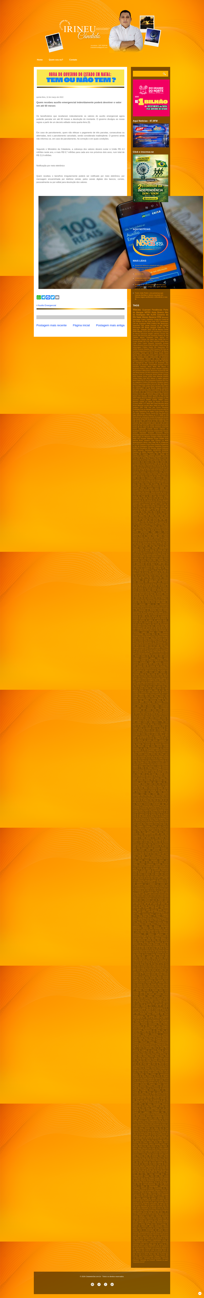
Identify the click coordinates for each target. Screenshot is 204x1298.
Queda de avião (151, 1096)
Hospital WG (160, 854)
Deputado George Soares (146, 746)
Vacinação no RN (138, 1204)
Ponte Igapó (147, 1064)
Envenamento (153, 788)
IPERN (147, 858)
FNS (145, 796)
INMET (160, 399)
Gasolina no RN (162, 397)
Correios (136, 394)
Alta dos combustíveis (148, 598)
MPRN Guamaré (163, 910)
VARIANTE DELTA (138, 550)
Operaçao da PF (138, 974)
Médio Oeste (137, 956)
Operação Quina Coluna (160, 990)
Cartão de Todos (145, 674)
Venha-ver (156, 552)
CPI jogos (150, 652)
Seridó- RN (147, 1156)
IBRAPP (135, 504)
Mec (156, 339)
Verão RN (156, 1212)
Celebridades (157, 682)
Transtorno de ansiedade (146, 1190)
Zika (167, 554)
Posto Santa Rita (149, 1070)
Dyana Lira (137, 396)
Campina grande (162, 658)
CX (143, 392)
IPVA (166, 438)
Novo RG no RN (158, 964)
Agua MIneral (137, 415)
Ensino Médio (143, 788)
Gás (142, 852)
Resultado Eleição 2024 (145, 1124)
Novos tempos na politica (155, 970)
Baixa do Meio (154, 630)
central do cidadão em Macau (142, 556)
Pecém (166, 1032)
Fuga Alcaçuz (141, 830)
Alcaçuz (145, 415)
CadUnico (162, 654)
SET (164, 1138)
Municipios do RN (151, 952)
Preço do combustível (140, 1080)
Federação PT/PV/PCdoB (160, 806)
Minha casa (147, 442)
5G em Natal (146, 460)
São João (136, 413)
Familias (150, 802)
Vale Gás (165, 1204)
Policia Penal (151, 1054)
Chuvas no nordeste (145, 690)
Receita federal (156, 448)
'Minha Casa (144, 562)
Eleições (156, 778)
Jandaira (136, 361)
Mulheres (142, 952)
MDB (166, 440)
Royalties (141, 538)
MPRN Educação (151, 910)
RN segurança (137, 530)
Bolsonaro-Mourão (138, 644)
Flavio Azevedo (137, 824)
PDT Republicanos (141, 1002)
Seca (149, 1148)
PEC (148, 1002)
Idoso (134, 860)
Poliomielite (164, 526)
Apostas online (145, 606)
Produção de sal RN (154, 1082)
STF (157, 321)
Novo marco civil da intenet (153, 968)
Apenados (142, 604)
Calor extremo (163, 656)
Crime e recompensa (161, 724)
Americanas (136, 462)
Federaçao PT (137, 806)
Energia (165, 343)
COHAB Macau (143, 648)
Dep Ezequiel (138, 357)
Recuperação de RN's (139, 1114)
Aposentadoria (164, 604)
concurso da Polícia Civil (155, 1228)
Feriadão (155, 810)
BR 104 (148, 628)
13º (146, 388)
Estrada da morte (161, 492)
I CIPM (139, 856)
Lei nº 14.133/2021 (162, 890)
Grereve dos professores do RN (153, 846)
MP (148, 904)
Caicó (139, 343)
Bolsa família (140, 372)
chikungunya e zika (157, 556)
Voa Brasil (162, 413)
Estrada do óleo (155, 790)
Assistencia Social (152, 612)
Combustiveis (163, 355)
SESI (161, 1138)
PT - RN (145, 1018)
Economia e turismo (155, 766)
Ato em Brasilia (152, 614)
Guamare (141, 502)
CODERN (136, 648)
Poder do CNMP (151, 1052)
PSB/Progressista (138, 1016)
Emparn (160, 364)
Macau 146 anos (147, 918)
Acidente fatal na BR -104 (152, 586)
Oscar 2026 (136, 1000)
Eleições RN (164, 778)
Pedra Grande (140, 524)
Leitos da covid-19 (162, 894)
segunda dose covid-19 (143, 1250)
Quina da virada (161, 1096)
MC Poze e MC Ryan (157, 902)
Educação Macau (149, 490)
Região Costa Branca (159, 532)
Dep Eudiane (137, 744)
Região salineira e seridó (141, 1120)
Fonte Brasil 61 (163, 824)
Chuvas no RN (156, 326)
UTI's (145, 1196)
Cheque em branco (146, 686)
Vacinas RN (153, 550)
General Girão (163, 838)
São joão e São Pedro (143, 1172)
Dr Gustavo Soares (152, 488)
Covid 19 (141, 374)
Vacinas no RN (137, 1202)
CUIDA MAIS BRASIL (143, 654)
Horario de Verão (150, 854)
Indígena (155, 862)
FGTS (166, 364)
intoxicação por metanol (144, 1240)
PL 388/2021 (147, 1010)
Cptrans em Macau (148, 724)
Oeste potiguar (155, 972)
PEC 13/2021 (155, 1002)
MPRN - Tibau (159, 908)
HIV (138, 438)
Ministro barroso (149, 942)
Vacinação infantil (163, 1202)
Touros (148, 413)
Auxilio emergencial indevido (148, 622)
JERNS (149, 872)
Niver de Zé (151, 960)
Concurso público (153, 706)
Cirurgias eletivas (138, 696)
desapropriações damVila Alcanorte (151, 1232)
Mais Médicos (154, 926)
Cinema (152, 694)
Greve (146, 345)
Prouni (154, 409)
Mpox (151, 405)
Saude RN (158, 361)
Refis (137, 1116)
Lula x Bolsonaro (144, 900)
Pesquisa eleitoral (138, 1044)
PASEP (151, 1000)
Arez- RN (139, 608)
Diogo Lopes (164, 754)
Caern (143, 319)
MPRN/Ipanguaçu (159, 912)
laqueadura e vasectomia (149, 1242)
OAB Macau (164, 518)
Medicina (151, 934)
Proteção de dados (139, 1092)
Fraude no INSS (146, 496)
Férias (141, 834)
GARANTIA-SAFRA (150, 834)
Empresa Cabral (147, 784)
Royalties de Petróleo (150, 1134)
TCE (147, 341)
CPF (134, 650)
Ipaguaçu (135, 870)
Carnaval (150, 355)
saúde (147, 326)
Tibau (154, 546)
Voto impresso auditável (150, 554)
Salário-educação (143, 1144)
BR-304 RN (161, 464)
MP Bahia (141, 906)
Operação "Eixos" (156, 976)
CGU (150, 646)
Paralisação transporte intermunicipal (145, 1024)
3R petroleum (137, 370)
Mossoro (135, 516)
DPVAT (144, 738)
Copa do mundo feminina (152, 427)
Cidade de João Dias (161, 690)
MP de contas (159, 906)
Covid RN (142, 394)
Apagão (158, 602)
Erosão (166, 788)
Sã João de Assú (159, 1166)
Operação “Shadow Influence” (150, 996)
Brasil (147, 327)
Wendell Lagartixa (138, 1222)
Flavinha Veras (163, 822)
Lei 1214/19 (161, 884)
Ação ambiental (137, 628)
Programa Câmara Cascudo (158, 1084)
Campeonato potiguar (148, 658)
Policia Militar (142, 1054)
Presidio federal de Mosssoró (152, 1078)
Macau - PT (151, 916)
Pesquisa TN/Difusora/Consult (158, 1042)
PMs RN (147, 522)
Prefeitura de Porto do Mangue (157, 1076)
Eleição (160, 374)
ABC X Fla (145, 578)
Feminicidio (136, 808)
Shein (161, 1156)
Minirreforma (164, 940)
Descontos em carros (140, 748)
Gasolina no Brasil (152, 838)
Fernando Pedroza (138, 812)
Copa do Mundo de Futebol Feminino (156, 714)
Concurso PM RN (146, 704)
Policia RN (158, 1054)
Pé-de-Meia (164, 528)
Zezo (152, 1224)
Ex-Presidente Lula (142, 792)
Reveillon (165, 1126)
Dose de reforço (147, 760)
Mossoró (165, 317)
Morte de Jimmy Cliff (151, 948)
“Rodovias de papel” (162, 1260)
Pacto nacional (159, 522)
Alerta (145, 596)
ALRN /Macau (149, 580)
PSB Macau (164, 1014)
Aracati (152, 606)
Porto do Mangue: (144, 1068)
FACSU (148, 794)
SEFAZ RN (148, 1138)
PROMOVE (155, 1014)
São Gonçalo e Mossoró (145, 1168)
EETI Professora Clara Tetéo (144, 764)
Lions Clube (159, 896)
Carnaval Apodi (154, 666)
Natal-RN (136, 326)
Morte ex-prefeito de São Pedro (148, 950)
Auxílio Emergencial (147, 464)
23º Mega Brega (156, 568)
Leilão (148, 508)
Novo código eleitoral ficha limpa (158, 966)
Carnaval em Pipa (154, 670)
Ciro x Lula (164, 694)
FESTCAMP (136, 796)
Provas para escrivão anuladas (157, 1092)
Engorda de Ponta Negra (148, 786)
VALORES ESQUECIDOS (160, 548)
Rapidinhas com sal (157, 1108)
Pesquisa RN (160, 380)
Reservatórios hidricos (154, 1122)
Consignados (164, 708)
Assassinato (162, 370)
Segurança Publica (138, 1150)
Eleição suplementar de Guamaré (156, 357)
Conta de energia (145, 480)
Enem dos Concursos (161, 784)
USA (142, 1196)
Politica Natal (164, 1056)
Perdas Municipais (162, 1036)
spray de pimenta (156, 1250)
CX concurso (154, 654)
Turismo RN (153, 454)
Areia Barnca (155, 462)
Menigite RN (145, 936)
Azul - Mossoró (155, 626)
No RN (157, 960)
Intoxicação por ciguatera (151, 866)
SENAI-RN (156, 1138)
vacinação (158, 456)
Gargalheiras (137, 836)
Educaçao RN (145, 335)
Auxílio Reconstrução (161, 624)
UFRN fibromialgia (162, 1194)
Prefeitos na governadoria (159, 1074)
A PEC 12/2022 (162, 576)
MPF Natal (154, 403)
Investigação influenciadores (159, 868)
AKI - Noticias (164, 578)
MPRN (147, 312)
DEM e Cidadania (154, 736)
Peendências (137, 1034)
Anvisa (153, 602)
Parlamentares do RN (140, 1026)
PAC (160, 520)
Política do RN (163, 335)
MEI (145, 904)
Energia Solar (140, 492)
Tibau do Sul (160, 546)
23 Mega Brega (145, 458)
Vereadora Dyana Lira (155, 1210)
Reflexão (142, 1116)
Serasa (151, 544)
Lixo (140, 898)
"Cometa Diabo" (152, 560)
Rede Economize (156, 530)
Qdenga (143, 1096)
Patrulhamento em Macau (151, 1030)
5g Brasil (151, 388)
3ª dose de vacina (142, 572)
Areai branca (145, 462)
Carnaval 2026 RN (143, 666)
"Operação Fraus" (162, 560)
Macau (137, 309)
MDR (148, 403)
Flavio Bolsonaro (148, 824)
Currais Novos (152, 428)
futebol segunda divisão (145, 1236)
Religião (155, 534)
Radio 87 (152, 1106)
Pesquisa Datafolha (154, 446)
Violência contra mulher (146, 1216)
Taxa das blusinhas (161, 452)
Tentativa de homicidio (161, 1180)
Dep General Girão (148, 744)
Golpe (145, 844)
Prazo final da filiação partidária (148, 1072)
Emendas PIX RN (150, 780)
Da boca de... (140, 274)
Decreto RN (141, 742)
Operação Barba (144, 978)
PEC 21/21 (136, 1004)
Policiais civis (156, 526)
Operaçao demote (150, 974)
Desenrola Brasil (151, 374)
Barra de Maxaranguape (160, 634)
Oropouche (165, 996)
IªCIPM (135, 872)
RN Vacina (142, 1102)
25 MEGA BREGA (143, 570)
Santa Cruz (142, 1146)
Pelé (146, 524)
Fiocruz (143, 822)
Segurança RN (163, 347)
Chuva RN (165, 686)
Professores (164, 1082)
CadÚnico (143, 472)
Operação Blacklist (155, 978)
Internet (141, 866)
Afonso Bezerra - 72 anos (153, 592)
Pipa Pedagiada (163, 1046)
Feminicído (165, 808)
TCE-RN (141, 546)
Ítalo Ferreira (161, 1254)
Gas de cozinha (149, 836)
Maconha (144, 926)
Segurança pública (144, 384)
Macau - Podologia (162, 916)
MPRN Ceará (141, 910)
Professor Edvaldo (155, 528)
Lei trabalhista (149, 892)
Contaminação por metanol (142, 710)
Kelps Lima (142, 378)
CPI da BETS (140, 650)
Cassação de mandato (154, 678)
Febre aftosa (152, 397)
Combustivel (154, 372)
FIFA (142, 796)
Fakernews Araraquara (154, 798)
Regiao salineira (163, 1118)
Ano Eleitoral (146, 602)
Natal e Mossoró (158, 956)
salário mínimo (163, 558)
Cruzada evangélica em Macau (154, 732)
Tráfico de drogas (146, 1192)
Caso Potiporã (142, 678)
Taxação (151, 1178)
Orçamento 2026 (138, 998)
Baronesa (147, 634)
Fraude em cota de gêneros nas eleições (150, 828)
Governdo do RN (152, 500)
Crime (166, 330)
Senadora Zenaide (158, 1154)
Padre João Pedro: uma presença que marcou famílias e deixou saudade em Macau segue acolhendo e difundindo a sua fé (151, 296)
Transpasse (136, 1188)
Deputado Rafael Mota (155, 394)
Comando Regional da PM (159, 698)
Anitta (139, 602)
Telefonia (143, 1180)
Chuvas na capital (150, 688)
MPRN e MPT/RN (147, 912)
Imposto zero (163, 860)
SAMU (146, 538)
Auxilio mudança (163, 622)
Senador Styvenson (143, 544)
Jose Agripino (155, 874)
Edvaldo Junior (146, 396)
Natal (139, 317)
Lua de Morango (147, 898)
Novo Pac (146, 518)
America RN (151, 600)
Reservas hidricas (141, 1122)
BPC (144, 628)
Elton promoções (138, 780)
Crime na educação (145, 728)
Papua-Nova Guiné (146, 1022)
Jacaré (157, 872)
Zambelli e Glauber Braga (141, 1224)
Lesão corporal (144, 896)
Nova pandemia (160, 962)
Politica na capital (151, 1058)
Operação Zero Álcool (140, 994)
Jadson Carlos (163, 872)
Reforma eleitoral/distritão (154, 1116)
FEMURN (150, 337)
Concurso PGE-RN (162, 702)
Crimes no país (151, 730)
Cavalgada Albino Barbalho (156, 680)
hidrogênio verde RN (150, 1238)
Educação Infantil (138, 490)
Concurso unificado (162, 478)
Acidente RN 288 (138, 586)
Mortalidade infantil (159, 946)
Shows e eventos (138, 1160)
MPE (166, 510)
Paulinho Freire (145, 444)
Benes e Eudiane (138, 640)
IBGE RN (156, 366)
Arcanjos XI (158, 606)
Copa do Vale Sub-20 (151, 716)
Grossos (135, 502)
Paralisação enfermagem (160, 1022)
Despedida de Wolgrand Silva (147, 752)
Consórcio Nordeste (161, 425)
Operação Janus (153, 986)
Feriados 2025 (147, 810)
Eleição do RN (153, 776)
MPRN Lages (137, 912)
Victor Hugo (154, 1214)
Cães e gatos (163, 734)
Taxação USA (158, 1178)
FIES (134, 359)
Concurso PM (137, 704)
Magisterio (136, 514)
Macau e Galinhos (144, 924)
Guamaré (146, 310)
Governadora (158, 844)
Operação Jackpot (142, 986)
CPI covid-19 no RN (150, 421)
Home (40, 60)
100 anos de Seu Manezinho (157, 562)
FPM (159, 317)
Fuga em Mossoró (143, 436)
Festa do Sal (136, 818)
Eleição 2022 (146, 330)
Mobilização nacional (143, 946)
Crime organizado (139, 428)
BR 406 (158, 628)
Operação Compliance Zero (148, 980)
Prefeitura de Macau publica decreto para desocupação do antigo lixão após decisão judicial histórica (150, 287)
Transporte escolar (147, 1188)
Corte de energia (155, 480)
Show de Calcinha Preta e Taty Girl (157, 1158)
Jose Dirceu (164, 874)
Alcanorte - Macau (162, 594)
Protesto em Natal (161, 1090)
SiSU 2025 (147, 1160)
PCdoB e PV (161, 1000)
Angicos (158, 388)
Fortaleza (147, 826)
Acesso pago (164, 584)
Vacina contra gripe (157, 1200)
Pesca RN (152, 1038)
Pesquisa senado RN (162, 1044)
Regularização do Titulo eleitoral (142, 534)
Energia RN (136, 786)
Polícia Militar (147, 1062)
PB (157, 442)
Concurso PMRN (157, 704)
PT (167, 339)
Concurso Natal (150, 702)
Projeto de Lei (147, 1088)
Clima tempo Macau (151, 696)
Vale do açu (136, 1206)
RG (167, 1096)
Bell (157, 638)
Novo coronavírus (142, 966)
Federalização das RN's (160, 804)
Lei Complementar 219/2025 (141, 888)
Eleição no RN (158, 396)
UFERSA (156, 341)
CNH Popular (164, 646)
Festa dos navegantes (158, 818)
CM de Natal (137, 421)
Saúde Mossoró (142, 1148)
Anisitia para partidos (162, 600)
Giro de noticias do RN (160, 498)
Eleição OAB (144, 776)
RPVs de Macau (145, 1104)
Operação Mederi (138, 988)
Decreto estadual (153, 431)
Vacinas (166, 1200)
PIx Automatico (158, 1008)
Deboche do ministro (145, 740)
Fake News (143, 798)
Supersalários (149, 1166)
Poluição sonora (157, 1060)
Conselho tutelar (148, 425)
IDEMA (161, 438)
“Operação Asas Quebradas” (152, 1258)
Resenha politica (163, 534)
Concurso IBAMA (138, 702)
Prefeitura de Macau (139, 1076)
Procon (166, 1080)
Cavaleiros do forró (141, 680)
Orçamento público (162, 998)
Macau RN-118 (141, 922)
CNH (145, 355)
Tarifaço (142, 413)
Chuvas (158, 392)
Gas (142, 836)
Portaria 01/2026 (144, 1066)
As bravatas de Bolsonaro (150, 608)
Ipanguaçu (164, 359)
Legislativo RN (140, 882)
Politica (145, 347)
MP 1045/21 (153, 904)
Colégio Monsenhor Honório (141, 698)
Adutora (142, 592)
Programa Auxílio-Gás (140, 1084)
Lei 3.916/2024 (145, 886)
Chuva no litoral (138, 688)
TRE (151, 341)
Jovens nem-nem (138, 876)
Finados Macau (163, 820)
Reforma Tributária (156, 382)
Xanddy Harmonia (156, 1222)
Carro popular (154, 672)
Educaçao (144, 333)
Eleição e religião (163, 776)
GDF (158, 834)
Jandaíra (147, 440)
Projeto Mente (137, 1088)
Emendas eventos (139, 782)
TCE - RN (165, 1172)
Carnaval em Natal (142, 670)
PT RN (152, 522)
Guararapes (164, 850)
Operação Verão (163, 992)
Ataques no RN (163, 612)
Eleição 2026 (159, 490)
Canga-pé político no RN (160, 660)
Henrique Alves (145, 366)
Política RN (146, 382)
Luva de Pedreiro (157, 900)
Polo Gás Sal (137, 1060)
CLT (154, 646)
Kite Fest (153, 878)
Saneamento (151, 540)
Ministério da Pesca (139, 944)
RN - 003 (147, 1098)
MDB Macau (139, 904)
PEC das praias (157, 1004)
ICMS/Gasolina (155, 856)
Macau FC (165, 918)
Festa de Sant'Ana (150, 814)
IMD (139, 504)
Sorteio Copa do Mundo (160, 1164)
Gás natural (154, 852)
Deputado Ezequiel (147, 432)
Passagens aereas (154, 1026)
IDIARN (165, 376)
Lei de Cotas (145, 890)
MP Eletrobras (149, 906)
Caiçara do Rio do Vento (149, 656)
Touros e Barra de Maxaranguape (145, 1186)
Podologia (136, 409)
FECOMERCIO (163, 794)
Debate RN (148, 484)
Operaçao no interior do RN (141, 976)
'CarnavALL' (136, 562)
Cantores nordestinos (140, 662)
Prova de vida (161, 409)
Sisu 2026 (139, 1162)
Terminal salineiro (148, 1182)
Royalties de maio (162, 1134)
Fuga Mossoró (158, 496)
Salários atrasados (155, 1144)
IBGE (152, 339)
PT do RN (152, 1018)
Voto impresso (148, 1220)
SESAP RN (141, 341)
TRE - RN (148, 546)
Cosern (161, 372)
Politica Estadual (143, 1056)
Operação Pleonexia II (143, 990)
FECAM (155, 794)
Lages (166, 506)
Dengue (153, 327)
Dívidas (147, 762)
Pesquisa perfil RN (149, 1044)
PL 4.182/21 (155, 1010)
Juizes (152, 876)
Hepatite (141, 854)
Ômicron (140, 349)
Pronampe (136, 1090)
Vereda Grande (147, 1212)
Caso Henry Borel (153, 676)
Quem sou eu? (56, 60)
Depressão (158, 744)
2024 (163, 564)
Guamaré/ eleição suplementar (149, 850)
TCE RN (136, 1174)
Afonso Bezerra (149, 317)
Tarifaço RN (136, 1178)
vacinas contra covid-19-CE (153, 1252)
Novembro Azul (137, 518)
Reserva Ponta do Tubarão (142, 536)
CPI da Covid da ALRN (157, 468)
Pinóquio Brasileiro (149, 1046)
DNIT (166, 736)
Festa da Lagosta (138, 814)
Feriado (140, 810)
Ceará (156, 355)
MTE (134, 914)
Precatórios (143, 448)
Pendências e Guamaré (159, 1034)
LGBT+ (159, 878)
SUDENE (165, 450)
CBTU (137, 646)
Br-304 (162, 390)
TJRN (143, 386)
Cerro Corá (148, 684)
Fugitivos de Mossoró (157, 830)
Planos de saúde (162, 1050)
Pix (164, 327)
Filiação (156, 820)
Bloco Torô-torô (147, 466)
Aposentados (137, 606)
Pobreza (142, 1052)
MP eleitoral (161, 510)
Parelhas (165, 1024)
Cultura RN (147, 482)
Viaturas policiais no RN (144, 1214)
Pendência (146, 1034)
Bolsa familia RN (158, 466)
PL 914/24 (163, 1010)
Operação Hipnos (156, 984)
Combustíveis (151, 478)
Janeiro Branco (138, 874)
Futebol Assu (158, 832)
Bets (167, 464)
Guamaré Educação (154, 848)
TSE (142, 326)
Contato (73, 60)
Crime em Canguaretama (153, 726)
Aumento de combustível (141, 417)
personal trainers (138, 1246)
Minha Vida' (156, 940)
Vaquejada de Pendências (149, 1206)
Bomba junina (148, 644)
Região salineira (153, 333)
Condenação (164, 706)
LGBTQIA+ (165, 878)
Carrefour (145, 672)
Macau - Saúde (137, 918)
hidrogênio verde (138, 1238)
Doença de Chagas (157, 758)
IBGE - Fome (146, 856)
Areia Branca (158, 312)
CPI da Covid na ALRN (151, 650)
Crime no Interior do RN (160, 728)
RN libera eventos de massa (153, 1102)
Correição (157, 718)
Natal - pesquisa (147, 956)
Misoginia (149, 944)
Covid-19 (157, 319)
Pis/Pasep (136, 353)
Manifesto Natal (148, 928)
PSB (145, 407)
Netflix (141, 960)
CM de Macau (157, 330)
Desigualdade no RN (139, 750)
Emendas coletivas (162, 780)
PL (164, 1008)
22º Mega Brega (156, 566)
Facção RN (136, 798)
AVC (159, 582)
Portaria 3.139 (154, 1066)
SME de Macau (146, 1140)
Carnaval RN (164, 666)
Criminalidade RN (162, 730)
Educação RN (138, 327)
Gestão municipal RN (156, 840)
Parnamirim (137, 339)
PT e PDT (136, 444)
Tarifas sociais (163, 1176)
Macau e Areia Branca (154, 922)
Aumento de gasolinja (153, 618)
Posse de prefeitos (138, 1070)
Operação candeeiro (154, 994)
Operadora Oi (164, 972)
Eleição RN (145, 339)
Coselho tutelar (148, 722)
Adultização (136, 592)
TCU (141, 1174)
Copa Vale (141, 714)
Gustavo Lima (137, 852)
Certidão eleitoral (158, 684)
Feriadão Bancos (163, 810)
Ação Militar (164, 626)
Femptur (135, 810)
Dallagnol (158, 738)
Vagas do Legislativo (150, 1204)
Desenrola (156, 486)
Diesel (142, 488)
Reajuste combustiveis (161, 1110)
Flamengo (156, 822)
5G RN (139, 460)
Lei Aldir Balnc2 (154, 886)
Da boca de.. (151, 738)
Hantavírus (165, 852)
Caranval (165, 662)
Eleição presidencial (139, 778)
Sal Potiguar (144, 1142)
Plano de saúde (158, 1048)
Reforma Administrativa (141, 532)
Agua (151, 594)
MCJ (148, 378)
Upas (166, 1196)
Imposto (140, 860)
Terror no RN (158, 1182)
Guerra (158, 502)
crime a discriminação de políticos (151, 1230)
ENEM (165, 326)
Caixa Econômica (152, 472)
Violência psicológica (139, 1218)
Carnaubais (164, 321)
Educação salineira (160, 772)
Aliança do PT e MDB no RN (158, 415)
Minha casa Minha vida (161, 514)
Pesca (146, 1038)
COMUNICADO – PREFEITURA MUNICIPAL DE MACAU (147, 279)
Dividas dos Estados (139, 758)
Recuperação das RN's (160, 1112)
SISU (166, 411)
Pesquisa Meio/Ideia (162, 1040)
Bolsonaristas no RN (150, 642)
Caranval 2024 (147, 664)
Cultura (143, 734)
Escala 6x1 (136, 790)
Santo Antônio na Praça (154, 1146)
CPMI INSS (160, 652)
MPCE (166, 906)
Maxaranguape (163, 932)
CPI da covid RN (163, 650)
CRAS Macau (163, 421)
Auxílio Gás (151, 624)
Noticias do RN (150, 962)
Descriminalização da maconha (158, 748)
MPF (156, 345)
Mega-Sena (159, 934)
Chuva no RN (137, 425)
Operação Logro (163, 986)
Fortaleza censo (156, 826)
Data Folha (140, 484)
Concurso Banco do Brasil (159, 700)
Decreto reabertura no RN (153, 742)
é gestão (150, 1256)
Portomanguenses (162, 1068)
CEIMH (146, 646)
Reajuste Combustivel (146, 1110)
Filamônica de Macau (147, 820)
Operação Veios (152, 992)
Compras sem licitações (141, 700)
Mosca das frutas (163, 950)
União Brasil (150, 386)
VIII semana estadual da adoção (144, 1198)
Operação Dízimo (162, 980)
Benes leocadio (153, 419)
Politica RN (155, 323)
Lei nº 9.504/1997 (138, 892)
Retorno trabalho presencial (143, 1126)
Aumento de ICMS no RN (141, 616)
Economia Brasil (162, 432)
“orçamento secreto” (139, 1262)
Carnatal (148, 423)
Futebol (166, 496)
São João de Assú (154, 1170)
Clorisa (161, 696)
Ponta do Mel (137, 1064)
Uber (149, 1196)
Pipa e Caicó (137, 1048)
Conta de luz (137, 427)
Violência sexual (151, 1218)
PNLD (166, 1012)
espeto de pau (164, 1234)
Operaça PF (137, 520)
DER (162, 482)
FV (167, 492)
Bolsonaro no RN (162, 642)
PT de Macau (163, 351)
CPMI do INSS (145, 470)
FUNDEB (141, 359)
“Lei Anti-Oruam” (138, 1258)
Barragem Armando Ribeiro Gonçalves (146, 390)
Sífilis (152, 1172)
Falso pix (156, 800)
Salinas (135, 540)
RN (148, 315)
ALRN (153, 315)
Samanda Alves (142, 540)
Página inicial (81, 325)
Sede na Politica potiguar (160, 1148)
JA (138, 872)
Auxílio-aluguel (137, 626)
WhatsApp (148, 1222)
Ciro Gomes (141, 478)
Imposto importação (150, 860)
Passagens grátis (155, 1028)
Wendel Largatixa (163, 1220)
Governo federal (139, 399)
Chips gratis (157, 686)
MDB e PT (142, 403)
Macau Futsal (145, 920)
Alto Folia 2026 (163, 460)
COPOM (151, 648)
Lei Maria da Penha (152, 401)
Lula (151, 331)
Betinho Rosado (157, 640)
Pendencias (158, 331)
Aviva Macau (146, 626)
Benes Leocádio (163, 638)
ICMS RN (151, 345)
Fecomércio (147, 804)
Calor (160, 472)
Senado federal (158, 1152)
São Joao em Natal (159, 1168)
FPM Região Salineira (154, 796)
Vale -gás (159, 1204)
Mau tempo (154, 932)
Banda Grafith (138, 355)
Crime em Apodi (138, 726)
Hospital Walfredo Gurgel (149, 438)
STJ (161, 538)
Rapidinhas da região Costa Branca (151, 411)
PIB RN (151, 1008)
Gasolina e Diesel (139, 838)
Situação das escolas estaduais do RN (155, 1162)
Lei (163, 440)
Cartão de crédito (156, 674)
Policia (147, 361)
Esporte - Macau (150, 492)
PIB (147, 1008)
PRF (141, 407)
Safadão (165, 538)
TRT (167, 1174)
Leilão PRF (144, 894)
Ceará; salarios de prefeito (144, 682)
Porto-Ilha (154, 1068)
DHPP (163, 736)
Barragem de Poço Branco (154, 636)
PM (141, 1012)
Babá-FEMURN (144, 630)
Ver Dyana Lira (163, 552)
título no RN (140, 1252)
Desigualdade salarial (153, 750)
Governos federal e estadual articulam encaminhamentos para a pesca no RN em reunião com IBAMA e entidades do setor (151, 267)
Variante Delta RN (162, 1206)
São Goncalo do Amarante (155, 362)
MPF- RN (142, 908)
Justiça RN (141, 506)
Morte (135, 380)
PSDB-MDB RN (137, 1018)
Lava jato (147, 880)
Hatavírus (136, 854)
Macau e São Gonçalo (160, 512)
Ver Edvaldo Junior (155, 1208)
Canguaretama (150, 392)
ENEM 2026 (160, 764)
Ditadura (160, 756)
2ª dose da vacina (160, 570)
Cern (146, 476)
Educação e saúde (148, 772)
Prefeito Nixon (144, 1074)
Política (142, 368)
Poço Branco (145, 528)
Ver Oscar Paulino (142, 1210)
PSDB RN (161, 339)
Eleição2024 (149, 778)
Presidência (164, 1078)
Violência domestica (162, 1216)
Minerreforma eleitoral (144, 940)
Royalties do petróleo (139, 1136)
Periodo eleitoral (138, 1038)
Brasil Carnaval (157, 644)
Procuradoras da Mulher (140, 1082)
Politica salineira (163, 1058)
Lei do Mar (153, 890)
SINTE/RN (157, 538)
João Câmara (156, 440)
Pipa (157, 1046)
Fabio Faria (164, 796)
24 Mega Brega (156, 458)
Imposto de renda (153, 359)
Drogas (142, 762)
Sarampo (150, 452)
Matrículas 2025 (145, 932)
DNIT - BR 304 (137, 738)
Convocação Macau (152, 712)
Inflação (135, 864)
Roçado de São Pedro (154, 1136)
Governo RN (158, 349)
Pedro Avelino (155, 444)
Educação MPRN (156, 770)
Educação (136, 319)
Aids (155, 594)
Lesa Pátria (136, 896)
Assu (166, 341)
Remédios (148, 450)
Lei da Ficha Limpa (139, 508)
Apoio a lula (152, 604)
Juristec (156, 876)
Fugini (147, 830)
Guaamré (144, 848)
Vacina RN (154, 413)
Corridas (159, 720)
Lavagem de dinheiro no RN (159, 880)
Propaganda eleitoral (147, 1090)
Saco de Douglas (156, 1140)
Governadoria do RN (139, 500)
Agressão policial (144, 594)
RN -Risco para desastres (141, 1100)
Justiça (135, 378)
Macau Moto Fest (146, 512)
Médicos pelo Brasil (162, 954)
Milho (152, 938)
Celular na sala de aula (160, 423)
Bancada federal (155, 632)
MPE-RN (135, 908)
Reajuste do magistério (141, 1112)
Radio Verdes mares (162, 1106)
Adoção (154, 590)
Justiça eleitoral (150, 506)
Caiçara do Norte (139, 423)
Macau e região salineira (159, 378)
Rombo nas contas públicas (151, 1130)
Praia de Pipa (159, 1070)
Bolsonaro (164, 323)
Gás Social (147, 852)
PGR (142, 522)
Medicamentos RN (139, 934)
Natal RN (140, 380)
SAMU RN (142, 1138)
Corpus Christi (149, 718)
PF (167, 337)
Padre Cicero (148, 1020)
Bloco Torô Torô (138, 466)
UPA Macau (136, 1196)
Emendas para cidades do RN (157, 782)
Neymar (145, 960)
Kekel (141, 878)
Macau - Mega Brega (140, 916)
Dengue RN (157, 484)
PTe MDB (163, 1018)
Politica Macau (154, 1056)
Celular (150, 474)
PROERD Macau (145, 1014)
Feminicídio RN (144, 808)
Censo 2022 (164, 682)
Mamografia (164, 926)
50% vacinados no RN (156, 572)
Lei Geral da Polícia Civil (158, 888)
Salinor (161, 1142)
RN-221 (135, 1104)
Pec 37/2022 (142, 1032)
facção (135, 1236)
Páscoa (158, 1094)
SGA (152, 361)
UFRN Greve (152, 1194)
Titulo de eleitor (150, 368)
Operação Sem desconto (150, 520)
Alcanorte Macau (138, 596)
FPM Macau (160, 337)
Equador (160, 788)
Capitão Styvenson (155, 662)
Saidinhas (136, 1142)
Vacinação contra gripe (150, 1202)
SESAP (151, 538)
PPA (137, 1014)
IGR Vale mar (137, 858)
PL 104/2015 (139, 1010)
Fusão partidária (147, 832)
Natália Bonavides (157, 958)
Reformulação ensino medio (148, 1118)
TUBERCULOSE (138, 1176)
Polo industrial (147, 1060)
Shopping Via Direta (139, 1158)
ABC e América (154, 578)
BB (146, 419)
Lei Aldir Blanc (164, 886)
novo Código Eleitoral (146, 456)
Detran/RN (136, 488)
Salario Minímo (153, 1142)
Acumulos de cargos (144, 590)
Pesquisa (165, 407)
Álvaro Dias (152, 1254)
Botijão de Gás (163, 419)
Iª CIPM (160, 504)
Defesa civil (164, 742)
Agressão (136, 594)
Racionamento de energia (141, 1106)
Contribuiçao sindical (139, 712)
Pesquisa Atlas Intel (139, 1040)
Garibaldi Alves (137, 498)
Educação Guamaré (145, 770)
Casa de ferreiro (143, 676)
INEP (143, 858)
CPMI (155, 652)
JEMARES (143, 872)
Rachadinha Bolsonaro (160, 1104)
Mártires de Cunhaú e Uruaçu (145, 954)
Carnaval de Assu (138, 668)
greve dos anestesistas (161, 1236)
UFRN (162, 341)
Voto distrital (140, 1220)
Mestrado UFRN (154, 936)
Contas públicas (163, 710)
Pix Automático (147, 1048)
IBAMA (148, 399)
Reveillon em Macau (151, 1128)
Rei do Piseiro (163, 1120)
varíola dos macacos (139, 560)
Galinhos (150, 319)
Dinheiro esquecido (144, 754)
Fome (156, 824)
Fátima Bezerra (138, 345)
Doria (139, 760)
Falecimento (164, 798)
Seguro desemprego (162, 1150)
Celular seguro (157, 474)
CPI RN (147, 372)
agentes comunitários (155, 1226)
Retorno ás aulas (157, 1126)
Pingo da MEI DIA (138, 1046)
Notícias (142, 361)
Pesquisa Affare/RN (162, 1038)
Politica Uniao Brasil (139, 1058)
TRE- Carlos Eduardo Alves (154, 1174)
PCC (155, 1000)
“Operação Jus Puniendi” (147, 1260)
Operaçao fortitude (162, 974)
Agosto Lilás (164, 592)
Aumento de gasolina (139, 618)
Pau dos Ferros (155, 407)
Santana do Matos (139, 452)
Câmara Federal (156, 482)
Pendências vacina (138, 1036)
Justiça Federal (163, 876)
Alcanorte (154, 370)
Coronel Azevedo (138, 718)
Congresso (136, 480)
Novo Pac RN (148, 964)
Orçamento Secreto (150, 998)
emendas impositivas (153, 1234)
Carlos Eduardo (148, 343)
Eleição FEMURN (157, 774)
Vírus (155, 1220)
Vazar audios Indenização (141, 1208)
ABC (140, 578)
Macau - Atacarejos (142, 914)
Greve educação (163, 500)
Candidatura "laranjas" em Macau (143, 660)
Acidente (156, 460)
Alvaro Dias (143, 600)
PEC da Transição (146, 1004)
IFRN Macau (137, 331)
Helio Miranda (157, 376)
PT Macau (155, 351)
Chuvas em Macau (155, 476)
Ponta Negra (164, 1062)
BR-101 (163, 628)
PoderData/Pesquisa (144, 526)
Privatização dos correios (155, 1080)
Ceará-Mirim (153, 364)
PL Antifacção (163, 442)
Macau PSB (153, 920)
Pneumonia (136, 1052)
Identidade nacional (162, 858)
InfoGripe (142, 864)
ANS (146, 582)
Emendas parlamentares (141, 434)
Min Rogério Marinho (146, 514)
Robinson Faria (137, 1130)
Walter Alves (161, 554)
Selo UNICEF (148, 1152)
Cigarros (146, 694)
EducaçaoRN (157, 768)
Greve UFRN (147, 376)
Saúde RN (152, 347)
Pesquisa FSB (150, 1040)
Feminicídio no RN (155, 808)
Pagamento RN (157, 1020)
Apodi (156, 353)
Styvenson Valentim (139, 1166)
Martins (160, 930)
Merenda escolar (143, 405)
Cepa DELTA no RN (139, 684)
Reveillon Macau (138, 1128)
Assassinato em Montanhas (147, 610)
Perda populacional (151, 1036)
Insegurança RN (146, 504)
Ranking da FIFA (139, 1108)
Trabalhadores (164, 1186)
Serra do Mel (155, 384)
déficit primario (142, 1234)
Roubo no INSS (156, 1132)
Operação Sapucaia (139, 992)
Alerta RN (151, 596)
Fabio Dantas (137, 494)
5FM (165, 572)
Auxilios (144, 624)
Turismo (145, 454)
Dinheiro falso (155, 754)
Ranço (148, 1108)
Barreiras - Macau (149, 638)
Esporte (139, 376)
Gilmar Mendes (153, 842)
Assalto (160, 608)
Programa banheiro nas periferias (157, 1086)
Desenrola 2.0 (163, 486)
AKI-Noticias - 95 (138, 580)
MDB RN (142, 510)
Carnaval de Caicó (142, 474)
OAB (153, 442)
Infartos (166, 862)
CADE (135, 468)
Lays (134, 882)
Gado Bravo (164, 834)
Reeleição (165, 530)
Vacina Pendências (145, 1200)
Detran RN (136, 335)
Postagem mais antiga (110, 325)
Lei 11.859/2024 (150, 884)
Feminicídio (144, 494)
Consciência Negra (153, 708)
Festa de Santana (162, 814)
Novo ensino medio (138, 968)
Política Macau (155, 1062)
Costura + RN (159, 722)
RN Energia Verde (138, 1098)
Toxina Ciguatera (144, 548)
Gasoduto (157, 836)
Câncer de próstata (152, 734)
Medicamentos (138, 442)
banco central (142, 1228)
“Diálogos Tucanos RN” (161, 1256)
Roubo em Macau (145, 1132)
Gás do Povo (164, 502)
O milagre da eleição (144, 972)
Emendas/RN (137, 784)
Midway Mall (146, 938)
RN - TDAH (153, 1098)
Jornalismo (146, 874)
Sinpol (163, 1160)
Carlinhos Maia (157, 664)
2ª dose (151, 570)
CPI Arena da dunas (143, 468)
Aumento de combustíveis (160, 616)
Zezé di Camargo (160, 1224)
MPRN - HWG (149, 908)
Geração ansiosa (138, 840)
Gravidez (140, 846)
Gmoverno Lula (137, 844)
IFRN (148, 323)
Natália (148, 958)
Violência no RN (138, 554)
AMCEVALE (146, 370)
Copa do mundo (163, 716)
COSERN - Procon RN (161, 648)
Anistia (135, 602)
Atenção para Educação (140, 614)
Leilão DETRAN (159, 892)
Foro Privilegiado (138, 826)
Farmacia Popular (156, 434)
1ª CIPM (158, 564)
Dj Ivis (148, 758)
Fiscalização (149, 822)
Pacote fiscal (139, 1020)
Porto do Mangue (146, 409)
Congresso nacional (139, 708)
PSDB (161, 345)
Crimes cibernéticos (139, 730)
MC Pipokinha (146, 902)
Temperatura (150, 1180)
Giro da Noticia (163, 842)
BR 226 (153, 628)
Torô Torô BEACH (162, 1184)
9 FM (154, 576)
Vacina (147, 550)
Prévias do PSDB (149, 1094)
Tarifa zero (154, 1176)
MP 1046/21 (162, 904)
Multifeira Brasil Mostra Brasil (149, 516)
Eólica (142, 794)
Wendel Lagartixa (162, 368)
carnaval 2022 (160, 386)
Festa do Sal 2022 (146, 818)
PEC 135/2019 (163, 1002)
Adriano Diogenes (162, 590)
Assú (149, 321)
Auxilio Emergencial (47, 305)
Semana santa (146, 542)
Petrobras (154, 335)
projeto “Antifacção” (146, 1248)
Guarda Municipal (149, 502)
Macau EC (136, 512)
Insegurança (149, 864)
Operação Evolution (139, 982)
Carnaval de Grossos (150, 668)
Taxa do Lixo (144, 1178)
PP (134, 1014)
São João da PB (143, 1170)
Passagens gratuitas (144, 1028)
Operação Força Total (143, 984)
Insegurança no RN (145, 351)
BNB (155, 464)
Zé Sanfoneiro (143, 1226)
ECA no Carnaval (155, 762)
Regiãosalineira (154, 1120)
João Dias (146, 876)
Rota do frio (136, 1132)
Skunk (146, 1164)
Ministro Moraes (138, 942)
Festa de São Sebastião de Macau (143, 816)
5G (167, 413)
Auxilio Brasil (163, 353)
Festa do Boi (160, 494)
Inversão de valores (143, 868)
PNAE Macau (160, 1012)
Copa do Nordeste (138, 716)
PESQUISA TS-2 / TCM (149, 1006)
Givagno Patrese (156, 436)
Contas (154, 710)
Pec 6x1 (149, 1032)
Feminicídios (152, 494)
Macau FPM (136, 920)
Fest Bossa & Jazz (162, 812)
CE (140, 392)
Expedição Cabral (156, 792)
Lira (137, 898)
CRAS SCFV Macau (157, 470)
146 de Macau (150, 564)
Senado (154, 542)
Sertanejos (155, 1156)
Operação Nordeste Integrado (153, 988)
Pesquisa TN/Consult (140, 1042)
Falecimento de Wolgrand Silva (142, 800)
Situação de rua (138, 1164)
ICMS (159, 327)
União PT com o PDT (158, 1196)
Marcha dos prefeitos (139, 930)
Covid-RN (165, 427)
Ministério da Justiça (161, 942)
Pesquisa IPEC (153, 524)
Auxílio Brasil (140, 419)
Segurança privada (150, 1150)
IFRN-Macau (164, 856)
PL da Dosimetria (150, 380)
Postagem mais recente (51, 325)
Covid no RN (164, 480)
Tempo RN (137, 454)
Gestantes (147, 840)
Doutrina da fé (163, 760)
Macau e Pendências (157, 924)
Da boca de (144, 431)
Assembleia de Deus (139, 612)
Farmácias (139, 804)
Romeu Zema (164, 1130)
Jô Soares (136, 878)
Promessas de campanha (160, 1088)
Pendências (157, 310)
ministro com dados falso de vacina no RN (154, 1244)
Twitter (145, 1194)
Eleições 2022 (149, 349)
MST (166, 912)
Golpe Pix (151, 844)
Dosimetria (155, 760)
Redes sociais (150, 1114)
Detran (166, 394)
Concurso (165, 392)
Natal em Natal (159, 405)
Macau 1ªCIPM (157, 918)
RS (149, 448)
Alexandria (157, 596)
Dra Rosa (136, 762)
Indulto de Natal (146, 862)
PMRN (149, 1012)
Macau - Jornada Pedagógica (159, 914)
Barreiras (140, 638)
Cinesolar (158, 694)
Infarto (161, 862)
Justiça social (160, 506)
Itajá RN (154, 504)
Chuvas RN (164, 333)
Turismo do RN (138, 1194)
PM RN (144, 1012)
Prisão (135, 341)
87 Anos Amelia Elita (145, 576)
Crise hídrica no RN (139, 732)
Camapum (136, 658)
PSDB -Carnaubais (162, 1016)
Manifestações (137, 928)
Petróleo (160, 524)
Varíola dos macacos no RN (143, 552)
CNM (134, 343)
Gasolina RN (164, 836)
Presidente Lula (137, 1078)
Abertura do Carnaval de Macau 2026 (148, 584)
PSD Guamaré (149, 1016)
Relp (134, 1122)
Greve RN (146, 331)
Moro (151, 946)
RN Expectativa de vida (157, 1100)
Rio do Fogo (163, 1128)
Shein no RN (158, 544)
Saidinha (165, 1140)
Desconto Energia (162, 746)
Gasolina (136, 366)
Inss (153, 321)
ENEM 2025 (164, 488)
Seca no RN (158, 540)
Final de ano (136, 822)
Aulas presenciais (163, 614)
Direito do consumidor (139, 756)
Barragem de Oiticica (139, 636)
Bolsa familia (139, 642)
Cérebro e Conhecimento (140, 736)
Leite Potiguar (155, 508)
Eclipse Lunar (143, 766)
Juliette (141, 401)
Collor (166, 696)
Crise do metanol (138, 482)
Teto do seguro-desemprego (146, 1184)
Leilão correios (152, 894)
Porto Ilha (162, 1066)
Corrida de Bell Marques (149, 720)
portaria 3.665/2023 (149, 1246)
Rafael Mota (146, 530)
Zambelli (165, 1222)
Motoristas (136, 952)
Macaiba (161, 403)
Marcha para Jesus (152, 930)
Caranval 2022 (137, 664)
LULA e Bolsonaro (138, 880)
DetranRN (158, 343)
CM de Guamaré (139, 323)
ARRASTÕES (153, 582)
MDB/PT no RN (151, 510)
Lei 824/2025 (149, 882)
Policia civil (145, 353)
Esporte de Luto (145, 790)
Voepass (159, 1218)
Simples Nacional (155, 1160)
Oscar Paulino (144, 1000)
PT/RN (157, 1018)
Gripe (138, 848)
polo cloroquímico (152, 558)
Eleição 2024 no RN (143, 774)
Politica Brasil (137, 528)
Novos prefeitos (141, 970)
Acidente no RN (157, 588)
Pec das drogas (158, 1032)
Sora (150, 1164)
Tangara (146, 1176)
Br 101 (166, 466)
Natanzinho (142, 958)
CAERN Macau (139, 337)
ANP (151, 460)
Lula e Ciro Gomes (157, 898)
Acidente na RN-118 (144, 588)
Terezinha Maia (137, 1182)
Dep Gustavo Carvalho (145, 486)
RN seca (165, 1102)
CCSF (142, 646)
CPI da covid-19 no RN (140, 652)
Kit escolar (147, 878)
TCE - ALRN (158, 1172)
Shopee (166, 1156)
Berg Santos (148, 640)
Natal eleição (164, 516)
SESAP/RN (157, 450)
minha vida (142, 558)
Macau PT (160, 920)
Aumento (165, 388)
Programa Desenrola (139, 1086)
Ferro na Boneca (150, 812)
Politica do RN (141, 321)
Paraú (160, 1024)
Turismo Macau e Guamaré (160, 1192)
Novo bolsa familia (154, 518)
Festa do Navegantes (161, 816)
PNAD (154, 1012)
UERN (135, 349)
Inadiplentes (136, 862)
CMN (157, 646)
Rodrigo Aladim (157, 536)
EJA (155, 764)
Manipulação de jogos (161, 928)
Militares (157, 938)
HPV (160, 852)
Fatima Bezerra (142, 397)
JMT (153, 872)
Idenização (153, 858)
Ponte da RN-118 (158, 1064)
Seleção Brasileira (138, 1152)
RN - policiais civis (162, 1098)
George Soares (147, 498)
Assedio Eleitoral (163, 610)
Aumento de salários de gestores (150, 620)
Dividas (166, 756)
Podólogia (160, 1052)
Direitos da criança (152, 756)
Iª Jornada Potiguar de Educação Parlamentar (153, 870)
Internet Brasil (138, 440)
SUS (151, 353)
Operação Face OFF (151, 982)
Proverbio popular (138, 1094)
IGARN (154, 399)
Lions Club (152, 896)
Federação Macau (147, 806)
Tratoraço (157, 1190)
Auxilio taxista (137, 624)
